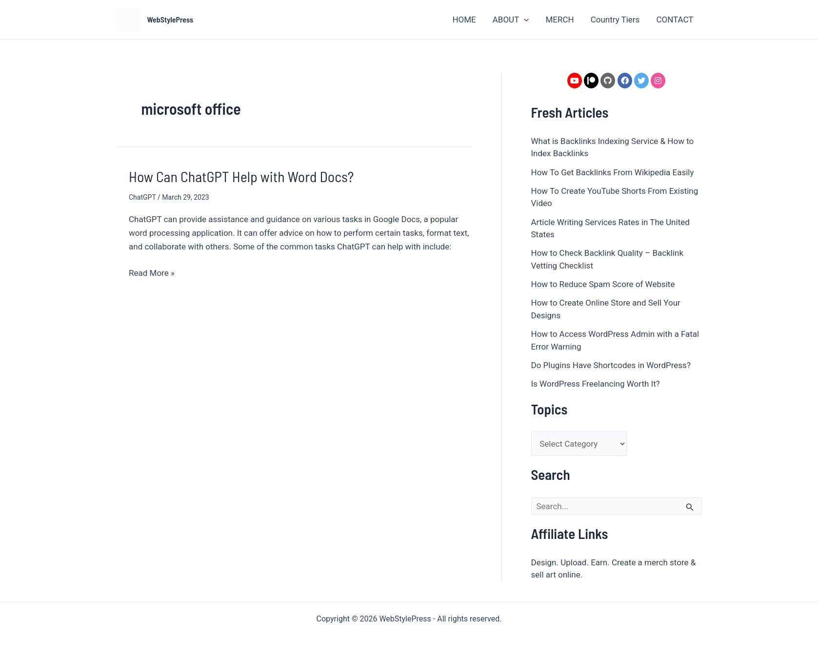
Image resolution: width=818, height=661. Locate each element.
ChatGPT (142, 197)
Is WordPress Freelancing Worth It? (595, 384)
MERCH (559, 19)
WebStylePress (170, 19)
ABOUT (511, 19)
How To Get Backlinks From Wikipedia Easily (612, 172)
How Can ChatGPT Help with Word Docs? (241, 176)
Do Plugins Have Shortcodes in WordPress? (611, 365)
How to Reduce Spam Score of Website (603, 284)
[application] (524, 19)
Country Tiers (615, 19)
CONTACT (674, 19)
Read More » (152, 272)
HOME (464, 19)
